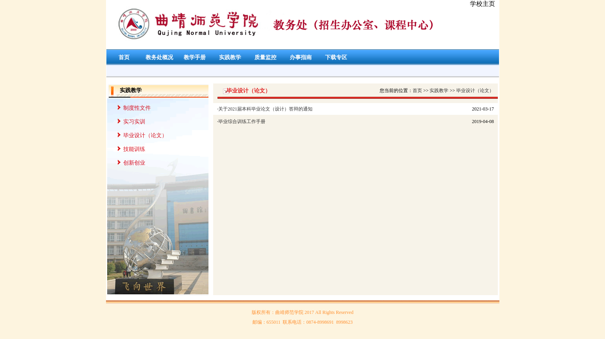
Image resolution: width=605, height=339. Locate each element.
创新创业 (134, 163)
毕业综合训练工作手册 (241, 121)
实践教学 (230, 57)
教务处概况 (159, 57)
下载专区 (336, 57)
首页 (124, 57)
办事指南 (301, 57)
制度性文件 (137, 108)
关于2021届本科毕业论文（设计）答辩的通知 (265, 109)
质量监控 (265, 57)
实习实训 (134, 122)
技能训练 (134, 149)
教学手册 (195, 57)
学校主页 (482, 3)
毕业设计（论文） (145, 135)
